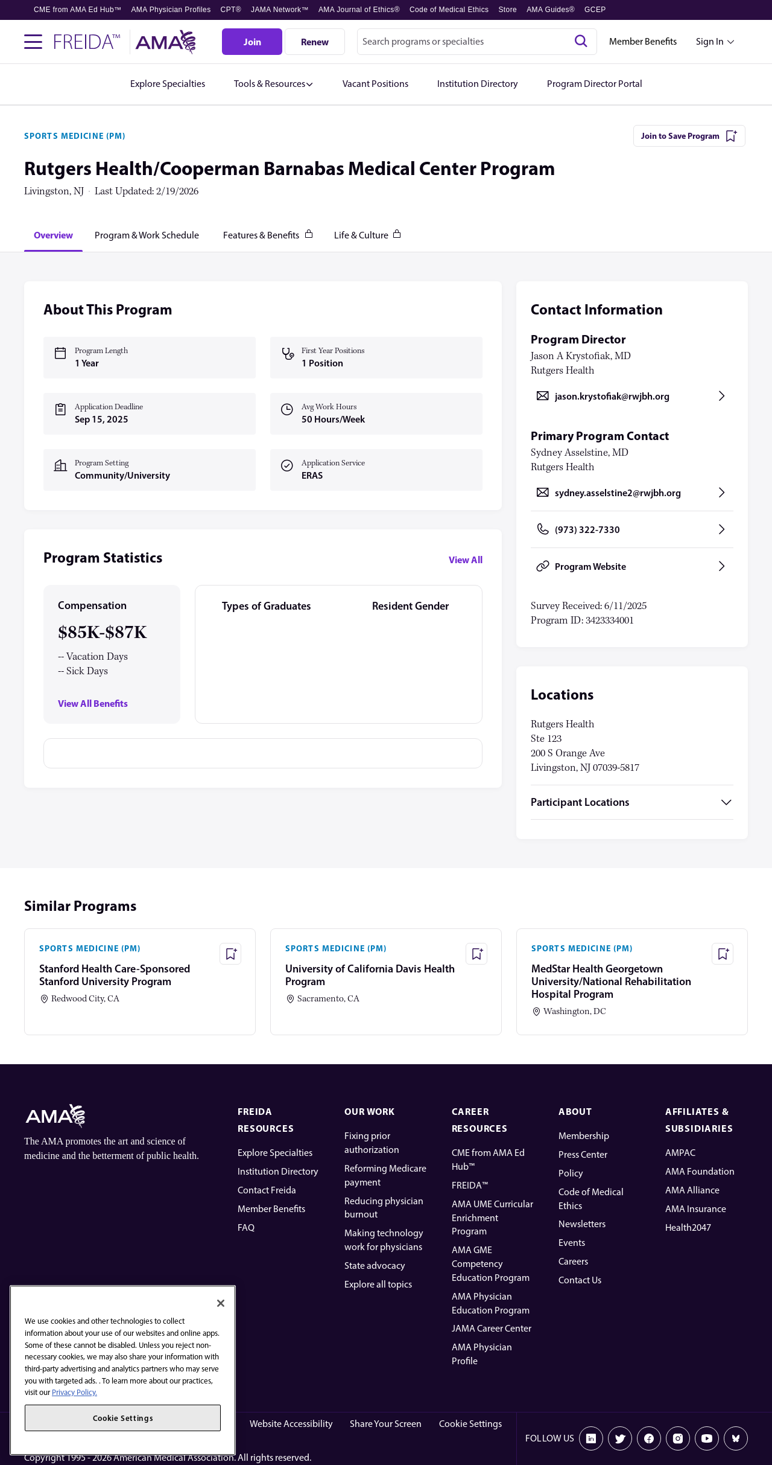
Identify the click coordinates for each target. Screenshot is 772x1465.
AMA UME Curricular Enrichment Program (492, 1217)
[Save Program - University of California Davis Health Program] (476, 954)
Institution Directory (278, 1171)
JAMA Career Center (491, 1328)
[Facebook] (649, 1438)
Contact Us (579, 1280)
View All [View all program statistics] (465, 560)
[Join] (252, 41)
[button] (274, 84)
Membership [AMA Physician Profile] (583, 1135)
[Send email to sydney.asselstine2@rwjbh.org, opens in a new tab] (632, 492)
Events (571, 1242)
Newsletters (582, 1224)
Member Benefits (643, 41)
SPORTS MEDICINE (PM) (74, 135)
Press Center (582, 1154)
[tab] (53, 235)
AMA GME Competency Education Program (491, 1263)
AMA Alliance (692, 1190)
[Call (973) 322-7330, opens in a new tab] (632, 529)
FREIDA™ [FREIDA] (470, 1185)
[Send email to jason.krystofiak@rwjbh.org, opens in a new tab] (632, 396)
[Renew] (315, 41)
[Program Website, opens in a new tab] (632, 566)
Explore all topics (378, 1284)
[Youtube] (707, 1438)
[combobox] (477, 41)
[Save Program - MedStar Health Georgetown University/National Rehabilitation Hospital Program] (722, 954)
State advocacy (374, 1265)
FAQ (246, 1227)
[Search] (581, 42)
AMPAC (680, 1152)
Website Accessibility (291, 1423)
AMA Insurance (695, 1208)
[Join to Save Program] (689, 136)
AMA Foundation (700, 1171)
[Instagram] (678, 1438)
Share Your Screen (386, 1423)
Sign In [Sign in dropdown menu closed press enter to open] (710, 41)
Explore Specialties (275, 1152)
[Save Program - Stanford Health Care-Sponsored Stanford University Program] (230, 954)
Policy (570, 1173)
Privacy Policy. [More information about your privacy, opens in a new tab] (74, 1392)
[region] (123, 1370)
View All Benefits (93, 703)
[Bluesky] (736, 1438)
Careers (573, 1261)
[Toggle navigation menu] (33, 41)
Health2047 (688, 1227)
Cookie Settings (470, 1423)
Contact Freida (267, 1190)
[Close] (220, 1303)
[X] (620, 1438)
